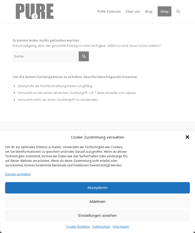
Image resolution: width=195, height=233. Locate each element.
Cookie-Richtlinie (78, 226)
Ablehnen (97, 201)
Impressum (121, 226)
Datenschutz (101, 226)
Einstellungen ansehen (97, 215)
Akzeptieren (97, 187)
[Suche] (178, 11)
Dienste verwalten (18, 174)
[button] (187, 137)
